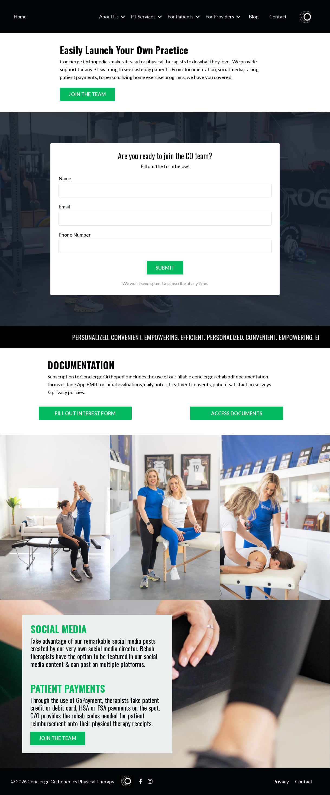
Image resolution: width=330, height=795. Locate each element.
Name (65, 178)
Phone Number (75, 235)
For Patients (183, 16)
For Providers (223, 16)
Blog (253, 16)
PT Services (146, 16)
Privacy (281, 781)
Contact (278, 16)
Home (20, 16)
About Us (112, 16)
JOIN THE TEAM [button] (87, 94)
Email (64, 207)
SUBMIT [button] (165, 268)
